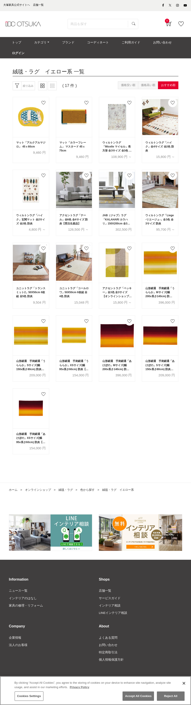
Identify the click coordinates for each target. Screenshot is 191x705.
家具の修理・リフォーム (26, 614)
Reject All (170, 696)
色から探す (91, 499)
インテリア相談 (110, 614)
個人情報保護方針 (111, 669)
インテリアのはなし (23, 607)
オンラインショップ (40, 499)
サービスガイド (110, 607)
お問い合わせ (108, 654)
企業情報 (15, 647)
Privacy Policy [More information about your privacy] (79, 687)
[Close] (184, 684)
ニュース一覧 (18, 599)
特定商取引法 (108, 662)
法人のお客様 (18, 654)
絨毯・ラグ (69, 499)
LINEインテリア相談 (113, 622)
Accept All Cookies (138, 696)
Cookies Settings (29, 696)
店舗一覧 (105, 599)
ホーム (13, 499)
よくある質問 (108, 647)
